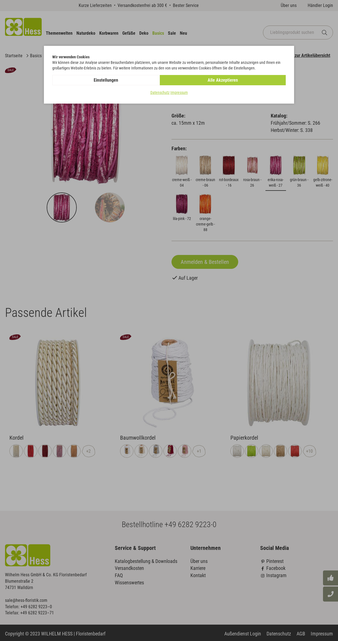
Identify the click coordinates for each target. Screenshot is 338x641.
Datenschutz (160, 93)
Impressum (179, 93)
